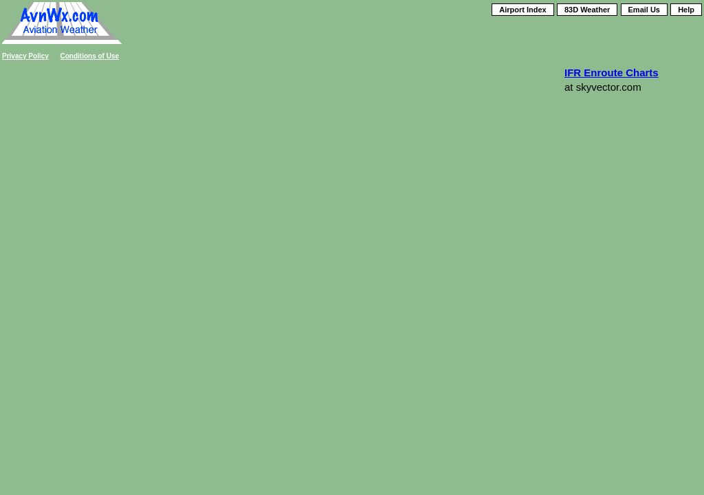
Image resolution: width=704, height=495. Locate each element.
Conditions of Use (90, 56)
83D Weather (587, 10)
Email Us (644, 10)
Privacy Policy (25, 56)
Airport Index (522, 10)
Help (686, 10)
